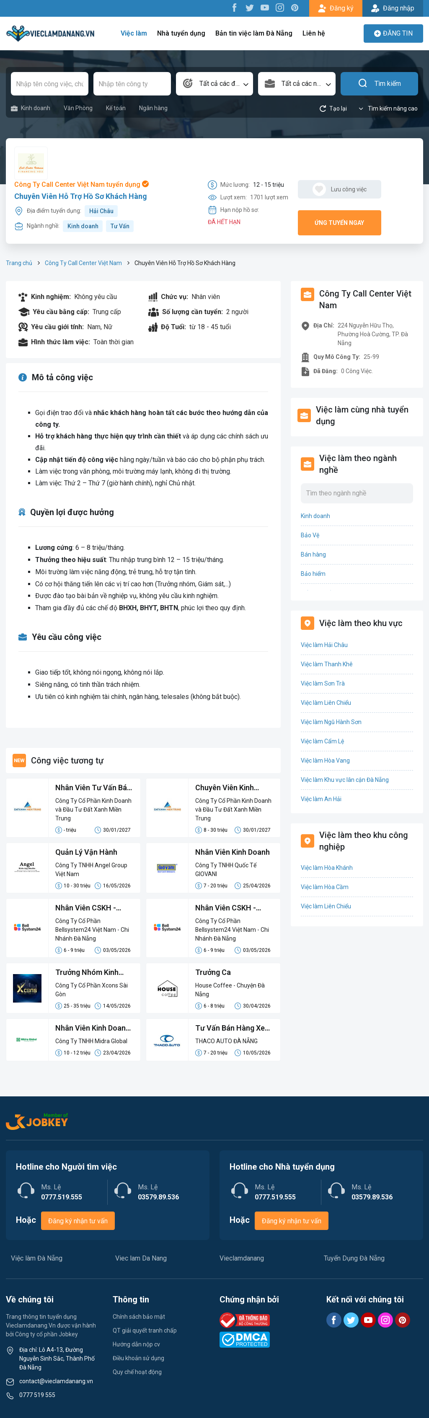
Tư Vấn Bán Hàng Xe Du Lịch (230, 1029)
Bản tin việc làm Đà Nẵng (254, 33)
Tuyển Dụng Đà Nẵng (354, 1258)
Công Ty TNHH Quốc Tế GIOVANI (225, 869)
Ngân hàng (153, 108)
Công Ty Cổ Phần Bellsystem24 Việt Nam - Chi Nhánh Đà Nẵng (92, 930)
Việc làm (134, 33)
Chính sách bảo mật (139, 1316)
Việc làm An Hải (321, 799)
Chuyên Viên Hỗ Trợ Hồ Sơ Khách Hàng (80, 196)
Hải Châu (101, 211)
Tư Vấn (120, 226)
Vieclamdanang (242, 1258)
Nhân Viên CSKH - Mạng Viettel (85, 908)
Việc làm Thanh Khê (327, 664)
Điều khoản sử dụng (138, 1358)
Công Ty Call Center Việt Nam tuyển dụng (81, 184)
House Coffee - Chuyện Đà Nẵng (230, 990)
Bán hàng (313, 554)
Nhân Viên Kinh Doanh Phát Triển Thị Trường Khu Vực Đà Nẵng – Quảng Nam (93, 1029)
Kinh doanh (30, 108)
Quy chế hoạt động (137, 1372)
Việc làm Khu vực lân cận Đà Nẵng (345, 779)
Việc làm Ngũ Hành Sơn (331, 722)
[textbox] (214, 83)
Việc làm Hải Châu (324, 645)
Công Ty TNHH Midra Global (91, 1041)
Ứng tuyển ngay (339, 222)
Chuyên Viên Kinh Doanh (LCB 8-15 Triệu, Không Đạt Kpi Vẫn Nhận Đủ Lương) (234, 788)
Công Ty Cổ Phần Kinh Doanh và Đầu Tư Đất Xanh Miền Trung (93, 809)
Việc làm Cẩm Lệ (322, 741)
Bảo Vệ (310, 535)
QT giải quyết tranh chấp (145, 1330)
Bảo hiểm (313, 573)
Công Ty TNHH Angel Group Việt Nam (91, 869)
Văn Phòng (78, 108)
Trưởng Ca (213, 972)
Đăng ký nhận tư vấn (78, 1221)
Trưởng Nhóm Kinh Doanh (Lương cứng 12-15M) (88, 973)
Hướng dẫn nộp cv (136, 1344)
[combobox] (214, 83)
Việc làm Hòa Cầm (325, 887)
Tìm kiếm (379, 84)
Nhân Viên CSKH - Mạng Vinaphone (225, 908)
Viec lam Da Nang (141, 1258)
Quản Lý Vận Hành (86, 852)
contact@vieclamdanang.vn (56, 1381)
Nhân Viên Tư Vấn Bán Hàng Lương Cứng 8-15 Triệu (94, 788)
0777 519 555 (37, 1395)
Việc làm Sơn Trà (323, 683)
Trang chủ (19, 263)
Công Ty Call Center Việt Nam (83, 263)
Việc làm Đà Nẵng (36, 1258)
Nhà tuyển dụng (182, 33)
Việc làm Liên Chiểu (326, 702)
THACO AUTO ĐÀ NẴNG (226, 1041)
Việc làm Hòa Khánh (327, 867)
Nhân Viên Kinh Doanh (233, 852)
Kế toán (116, 108)
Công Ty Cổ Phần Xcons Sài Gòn (91, 990)
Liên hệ (313, 33)
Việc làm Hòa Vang (325, 760)
